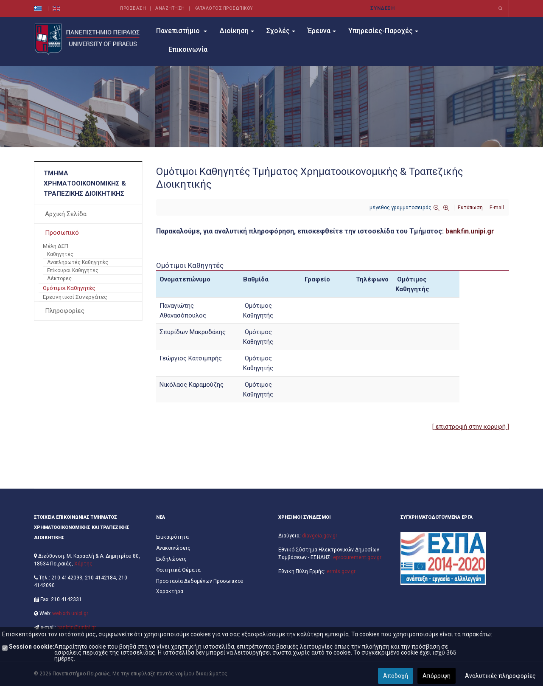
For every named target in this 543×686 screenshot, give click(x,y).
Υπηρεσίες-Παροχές (383, 31)
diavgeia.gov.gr (319, 536)
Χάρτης (83, 564)
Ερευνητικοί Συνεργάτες (75, 296)
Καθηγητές (60, 254)
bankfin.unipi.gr (469, 231)
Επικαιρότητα (172, 537)
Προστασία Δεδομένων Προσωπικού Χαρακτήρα (200, 586)
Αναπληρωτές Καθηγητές (77, 262)
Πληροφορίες (64, 311)
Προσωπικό (62, 232)
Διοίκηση (236, 31)
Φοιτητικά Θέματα (178, 570)
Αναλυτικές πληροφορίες (500, 675)
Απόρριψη (437, 675)
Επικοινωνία (187, 49)
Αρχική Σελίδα (66, 214)
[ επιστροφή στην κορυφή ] (470, 426)
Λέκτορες (59, 278)
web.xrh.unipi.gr (70, 613)
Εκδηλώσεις (171, 559)
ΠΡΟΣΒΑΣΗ (133, 8)
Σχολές (280, 31)
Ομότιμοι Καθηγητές (69, 287)
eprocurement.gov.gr (357, 557)
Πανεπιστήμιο (181, 31)
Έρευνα (322, 31)
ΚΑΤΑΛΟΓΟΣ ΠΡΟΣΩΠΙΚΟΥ (223, 8)
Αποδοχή (395, 675)
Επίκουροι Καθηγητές (72, 270)
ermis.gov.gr (341, 571)
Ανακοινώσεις (173, 548)
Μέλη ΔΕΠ (55, 245)
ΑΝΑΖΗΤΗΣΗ (170, 8)
